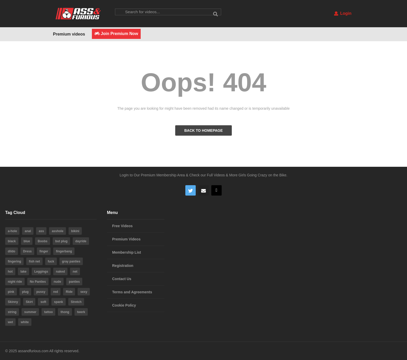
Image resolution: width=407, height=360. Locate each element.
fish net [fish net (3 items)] (34, 261)
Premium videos (69, 34)
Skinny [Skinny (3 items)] (13, 302)
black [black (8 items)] (12, 241)
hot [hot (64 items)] (10, 271)
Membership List (126, 252)
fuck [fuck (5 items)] (51, 261)
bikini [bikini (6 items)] (75, 231)
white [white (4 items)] (25, 322)
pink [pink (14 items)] (11, 292)
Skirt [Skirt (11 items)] (29, 302)
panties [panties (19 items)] (74, 281)
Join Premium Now (116, 33)
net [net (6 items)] (75, 271)
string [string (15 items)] (12, 312)
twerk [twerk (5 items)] (81, 312)
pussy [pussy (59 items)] (40, 292)
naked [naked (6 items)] (60, 271)
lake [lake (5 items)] (23, 271)
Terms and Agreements (132, 292)
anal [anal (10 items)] (28, 231)
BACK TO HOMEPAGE (203, 130)
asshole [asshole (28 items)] (57, 231)
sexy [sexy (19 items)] (83, 292)
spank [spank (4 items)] (58, 302)
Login (342, 13)
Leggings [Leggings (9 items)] (41, 271)
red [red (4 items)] (55, 292)
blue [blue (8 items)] (27, 241)
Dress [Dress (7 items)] (27, 251)
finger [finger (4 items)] (43, 251)
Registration (122, 266)
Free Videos (122, 226)
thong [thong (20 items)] (64, 312)
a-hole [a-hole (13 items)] (12, 231)
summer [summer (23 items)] (30, 312)
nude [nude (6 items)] (57, 281)
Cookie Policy (124, 305)
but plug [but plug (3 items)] (61, 241)
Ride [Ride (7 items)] (69, 292)
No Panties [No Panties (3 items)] (38, 281)
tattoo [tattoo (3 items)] (48, 312)
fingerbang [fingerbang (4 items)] (64, 251)
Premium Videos (126, 239)
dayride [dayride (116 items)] (80, 241)
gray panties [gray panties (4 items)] (71, 261)
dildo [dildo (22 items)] (11, 251)
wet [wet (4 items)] (10, 322)
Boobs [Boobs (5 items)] (42, 241)
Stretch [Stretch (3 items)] (76, 302)
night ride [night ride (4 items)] (15, 281)
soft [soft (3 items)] (43, 302)
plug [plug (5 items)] (25, 292)
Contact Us (121, 279)
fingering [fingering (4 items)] (14, 261)
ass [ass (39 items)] (41, 231)
